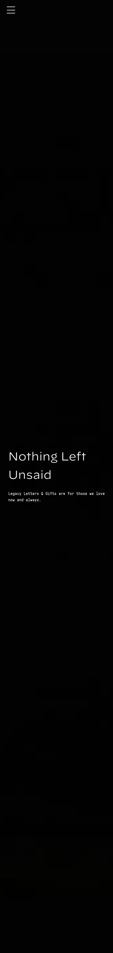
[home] (82, 10)
